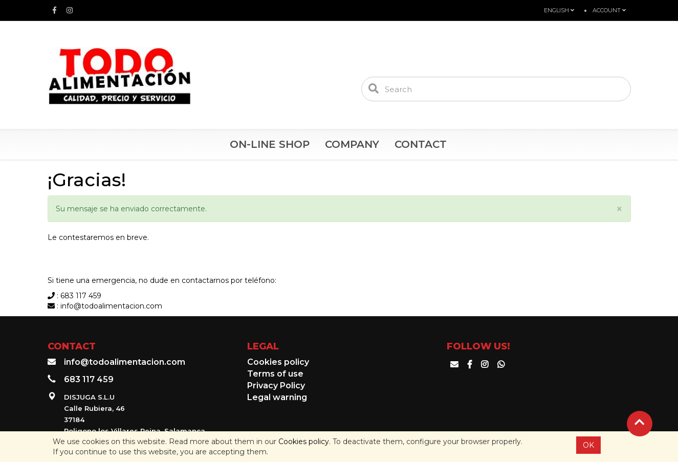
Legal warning (277, 397)
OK (588, 445)
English (559, 10)
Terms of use (275, 374)
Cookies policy (303, 441)
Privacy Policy (276, 385)
